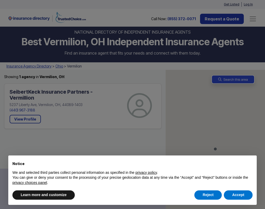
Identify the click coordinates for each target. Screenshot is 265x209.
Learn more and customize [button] (44, 195)
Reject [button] (208, 195)
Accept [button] (238, 195)
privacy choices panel (29, 183)
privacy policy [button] (146, 172)
